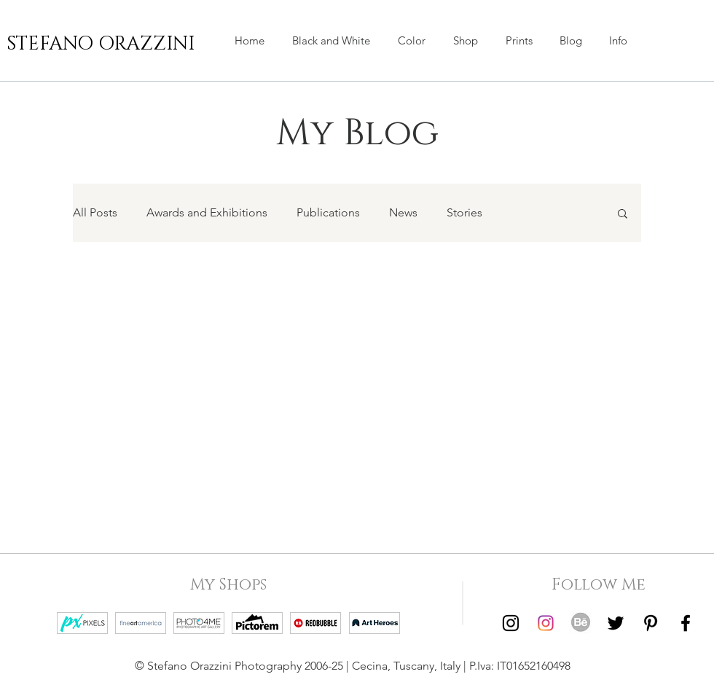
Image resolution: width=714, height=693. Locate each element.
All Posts (95, 212)
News (403, 212)
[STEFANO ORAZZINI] (101, 44)
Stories (464, 212)
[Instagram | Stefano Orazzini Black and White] (511, 623)
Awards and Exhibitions (206, 212)
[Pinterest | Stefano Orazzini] (651, 623)
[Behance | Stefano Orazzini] (581, 623)
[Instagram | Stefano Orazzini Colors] (546, 623)
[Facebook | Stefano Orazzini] (686, 623)
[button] (465, 41)
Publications (328, 212)
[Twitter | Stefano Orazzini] (616, 623)
